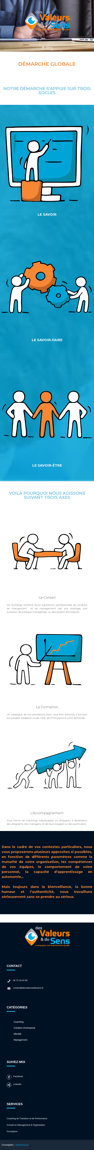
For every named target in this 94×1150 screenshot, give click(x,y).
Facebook (15, 1077)
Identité (17, 1034)
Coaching (19, 1022)
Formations (12, 1131)
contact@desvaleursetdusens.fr (25, 988)
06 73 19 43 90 (17, 981)
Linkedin (14, 1085)
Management (20, 1040)
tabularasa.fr (22, 1145)
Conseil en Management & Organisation (26, 1125)
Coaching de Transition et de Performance (27, 1118)
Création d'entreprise (24, 1028)
